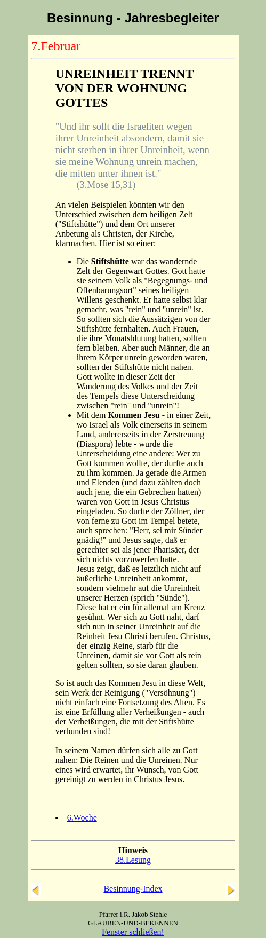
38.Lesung (133, 859)
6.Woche (82, 817)
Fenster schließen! (133, 931)
